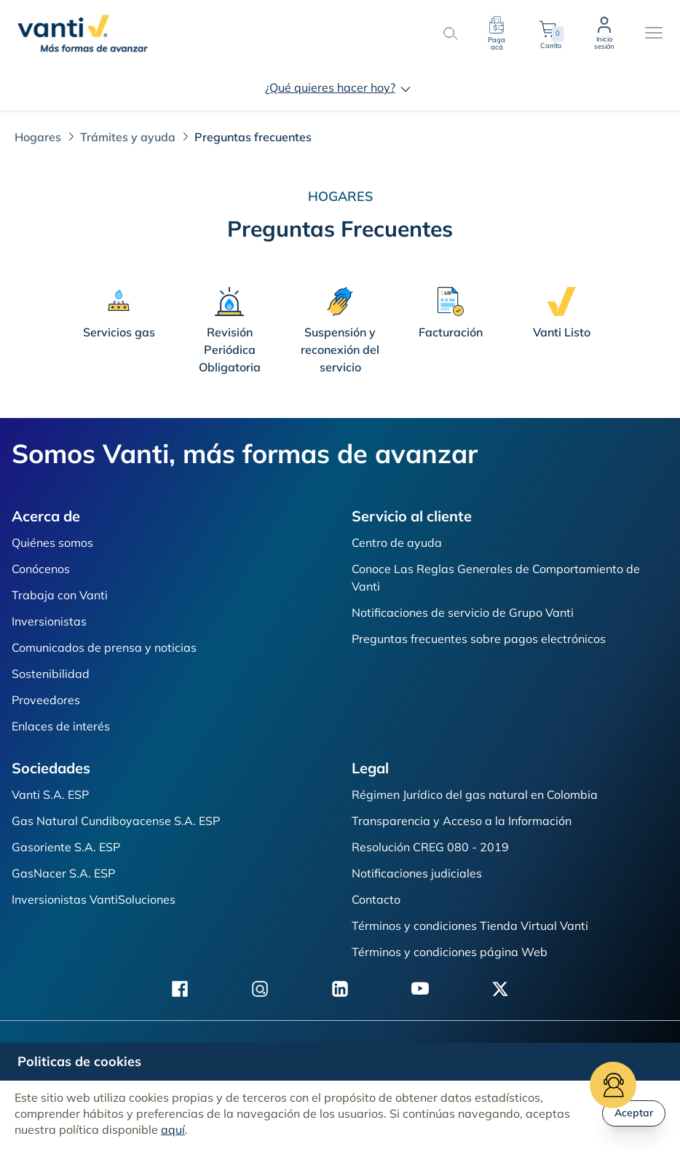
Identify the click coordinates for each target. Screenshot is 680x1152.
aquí (173, 1129)
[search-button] (450, 33)
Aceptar (633, 1112)
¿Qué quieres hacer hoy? (340, 87)
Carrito (550, 33)
